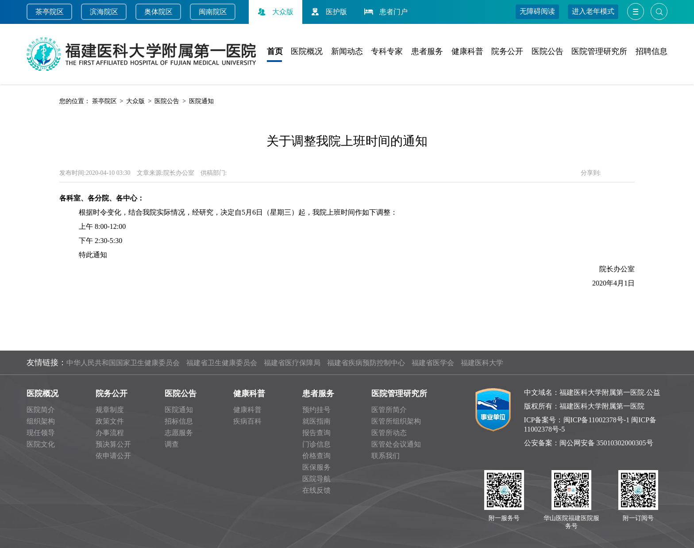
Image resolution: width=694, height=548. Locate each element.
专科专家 (387, 51)
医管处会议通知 (396, 444)
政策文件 (110, 421)
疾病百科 (247, 421)
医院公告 (547, 51)
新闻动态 (347, 51)
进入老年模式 (593, 11)
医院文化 (41, 444)
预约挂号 (316, 409)
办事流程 (110, 432)
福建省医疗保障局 (292, 363)
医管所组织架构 (396, 421)
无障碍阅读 (537, 11)
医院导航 (316, 478)
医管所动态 (389, 432)
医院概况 (307, 51)
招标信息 (179, 421)
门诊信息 (316, 444)
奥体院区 (158, 11)
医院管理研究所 (599, 51)
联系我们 (385, 455)
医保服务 (316, 467)
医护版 (328, 11)
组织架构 (41, 421)
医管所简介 (389, 409)
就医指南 (316, 421)
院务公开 (507, 51)
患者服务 (427, 51)
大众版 (274, 11)
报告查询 (316, 432)
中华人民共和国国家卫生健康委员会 (123, 363)
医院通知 (201, 101)
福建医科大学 (482, 363)
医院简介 (41, 409)
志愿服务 (179, 432)
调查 (172, 444)
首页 (275, 51)
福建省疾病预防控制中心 (366, 363)
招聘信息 (651, 51)
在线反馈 (316, 490)
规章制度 (110, 409)
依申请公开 (113, 455)
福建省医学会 (433, 363)
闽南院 (209, 11)
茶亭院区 (49, 11)
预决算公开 (113, 444)
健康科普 (467, 51)
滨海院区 (104, 11)
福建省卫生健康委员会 (221, 363)
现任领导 (41, 432)
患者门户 (385, 11)
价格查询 (316, 455)
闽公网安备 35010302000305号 (606, 443)
